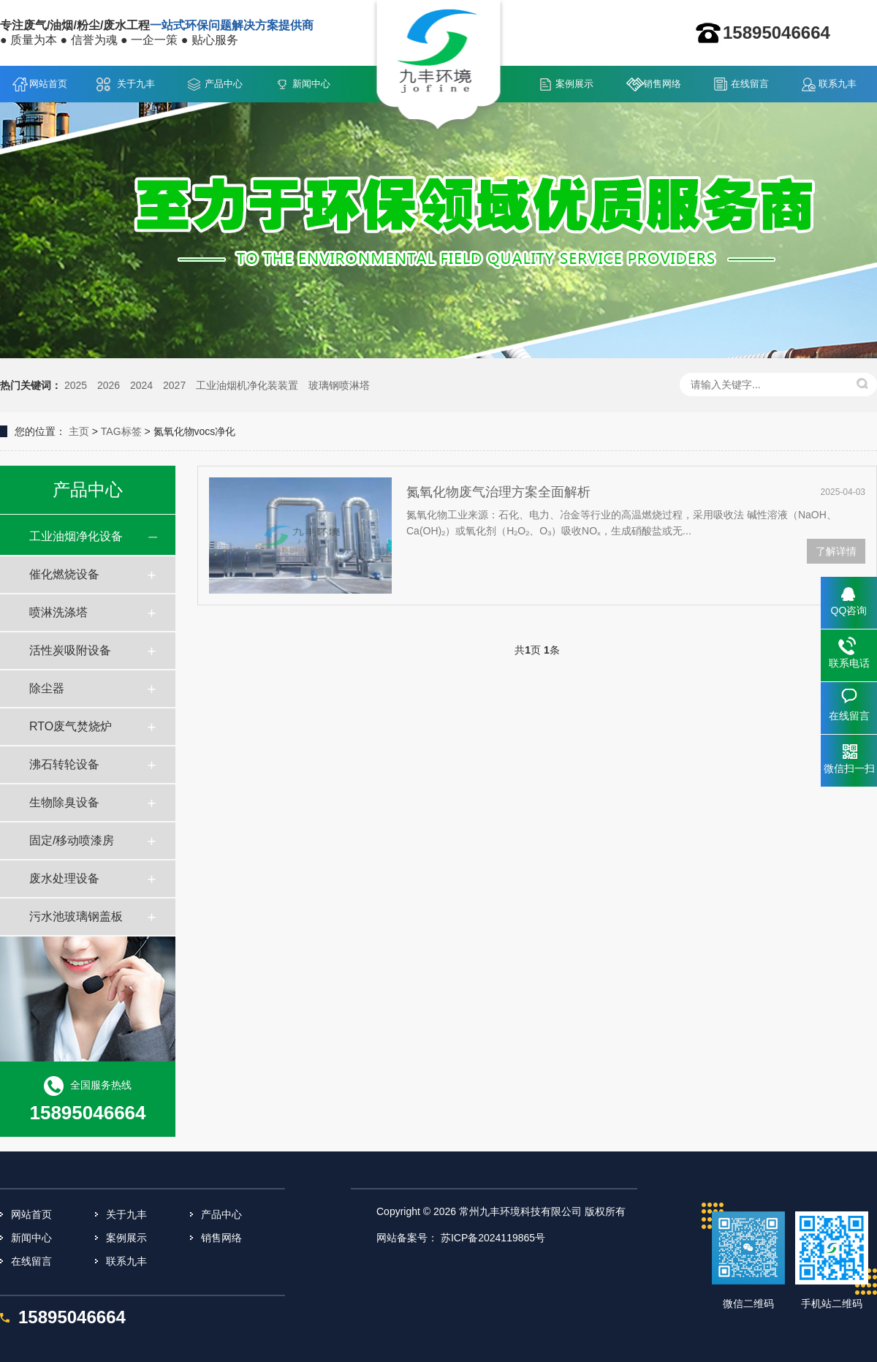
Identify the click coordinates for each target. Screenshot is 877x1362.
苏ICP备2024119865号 (493, 1238)
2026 (108, 385)
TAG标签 (121, 431)
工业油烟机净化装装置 (247, 385)
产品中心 (224, 83)
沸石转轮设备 (64, 764)
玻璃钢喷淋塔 (339, 385)
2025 (75, 385)
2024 (141, 385)
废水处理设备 (64, 878)
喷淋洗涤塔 (58, 612)
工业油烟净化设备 (76, 536)
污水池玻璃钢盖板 (76, 916)
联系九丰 (838, 83)
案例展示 (574, 83)
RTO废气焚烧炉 (70, 726)
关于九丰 (136, 83)
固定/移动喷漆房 (71, 840)
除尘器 (46, 688)
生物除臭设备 (64, 802)
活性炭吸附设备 (70, 650)
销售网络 (662, 83)
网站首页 (48, 83)
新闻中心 (311, 83)
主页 (79, 431)
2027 (174, 385)
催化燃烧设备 (64, 574)
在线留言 (750, 83)
